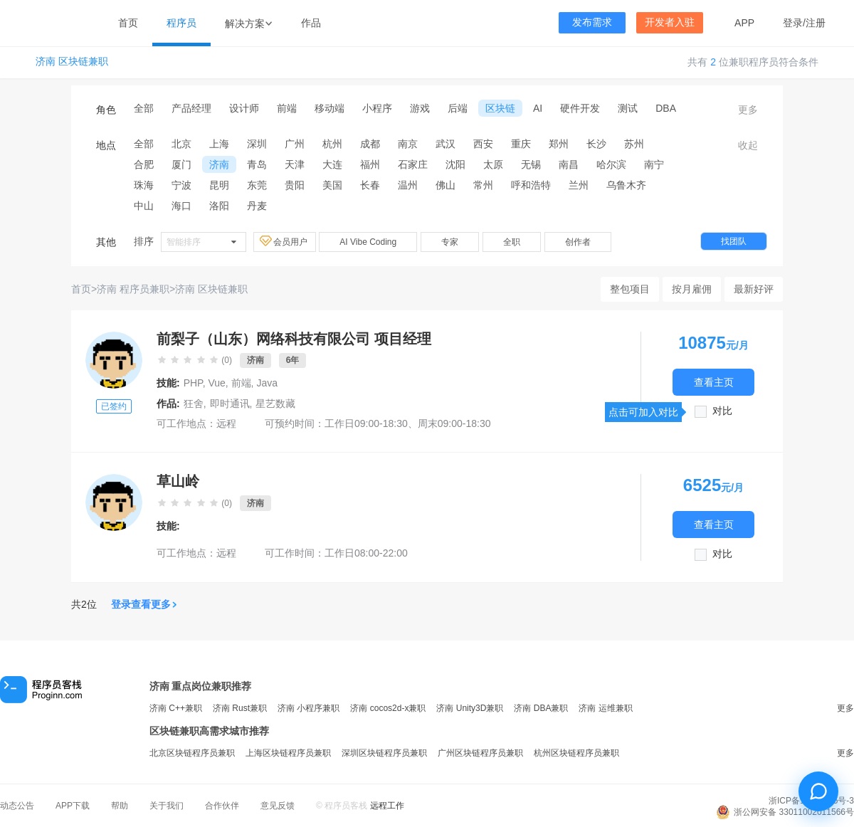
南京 (408, 143)
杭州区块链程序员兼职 (576, 753)
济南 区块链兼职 (72, 61)
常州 (483, 185)
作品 (311, 22)
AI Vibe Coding (367, 242)
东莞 (257, 185)
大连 (332, 164)
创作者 (578, 242)
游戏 (420, 108)
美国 (332, 185)
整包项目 (630, 289)
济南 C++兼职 (175, 708)
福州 (370, 164)
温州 (408, 185)
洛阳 (219, 205)
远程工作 (387, 806)
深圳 (257, 143)
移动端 (329, 108)
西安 (483, 143)
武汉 (445, 143)
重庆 (521, 143)
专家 (449, 242)
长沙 (596, 143)
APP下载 (73, 805)
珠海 (144, 185)
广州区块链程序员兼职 (480, 753)
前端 (287, 108)
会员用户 (285, 241)
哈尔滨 (611, 164)
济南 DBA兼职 (541, 708)
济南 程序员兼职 (133, 289)
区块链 (500, 108)
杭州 (332, 143)
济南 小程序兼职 (308, 708)
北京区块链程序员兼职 (192, 753)
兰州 (579, 185)
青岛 (257, 164)
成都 (370, 143)
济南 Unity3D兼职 (469, 708)
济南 (219, 164)
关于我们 (166, 805)
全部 (144, 108)
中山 (144, 205)
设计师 (244, 108)
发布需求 (592, 22)
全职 (511, 242)
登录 (793, 22)
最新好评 (754, 289)
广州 (295, 143)
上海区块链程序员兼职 (288, 753)
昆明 (219, 185)
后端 (458, 108)
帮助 (119, 805)
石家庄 (413, 164)
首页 (128, 22)
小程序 (377, 108)
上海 (219, 143)
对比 (722, 411)
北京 (181, 143)
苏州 (634, 143)
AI (537, 108)
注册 (816, 22)
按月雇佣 (692, 289)
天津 (295, 164)
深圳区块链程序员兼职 (384, 753)
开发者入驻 (670, 22)
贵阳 (295, 185)
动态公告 (17, 805)
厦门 (181, 164)
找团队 (734, 241)
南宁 (654, 164)
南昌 (569, 164)
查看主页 (714, 382)
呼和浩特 (531, 185)
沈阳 (455, 164)
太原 (493, 164)
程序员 (181, 22)
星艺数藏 (275, 403)
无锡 (531, 164)
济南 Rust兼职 (240, 708)
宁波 (181, 185)
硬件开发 (580, 108)
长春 (370, 185)
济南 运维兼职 (605, 708)
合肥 (144, 164)
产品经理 (191, 108)
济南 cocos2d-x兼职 (388, 708)
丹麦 (257, 205)
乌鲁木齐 (626, 185)
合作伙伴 (222, 805)
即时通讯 (230, 403)
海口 (181, 205)
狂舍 (194, 403)
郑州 (559, 143)
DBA (665, 108)
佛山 (445, 185)
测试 (628, 108)
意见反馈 (277, 805)
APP (744, 23)
